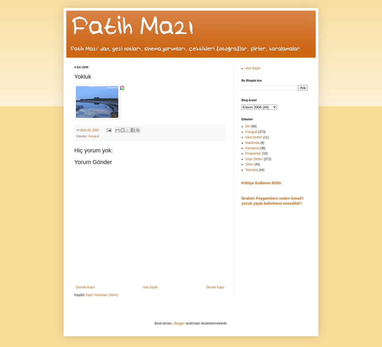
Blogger (179, 323)
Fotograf (93, 136)
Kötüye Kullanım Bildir (261, 183)
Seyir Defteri (254, 159)
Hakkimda (252, 143)
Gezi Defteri (253, 137)
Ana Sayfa (150, 287)
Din (247, 126)
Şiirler (249, 164)
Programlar (253, 153)
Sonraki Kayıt (85, 287)
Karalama (252, 148)
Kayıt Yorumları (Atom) (102, 295)
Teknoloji (251, 170)
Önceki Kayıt (215, 287)
